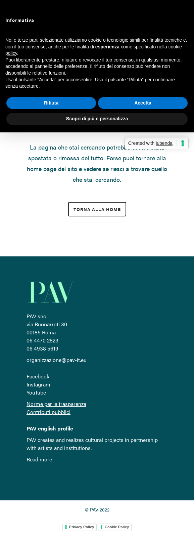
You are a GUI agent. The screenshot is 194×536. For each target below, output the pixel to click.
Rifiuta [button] (51, 103)
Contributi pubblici (48, 412)
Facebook (38, 376)
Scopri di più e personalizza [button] (97, 118)
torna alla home (97, 209)
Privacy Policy (81, 527)
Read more (39, 459)
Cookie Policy (117, 527)
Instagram (38, 384)
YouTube (36, 392)
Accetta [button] (142, 103)
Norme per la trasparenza (56, 404)
